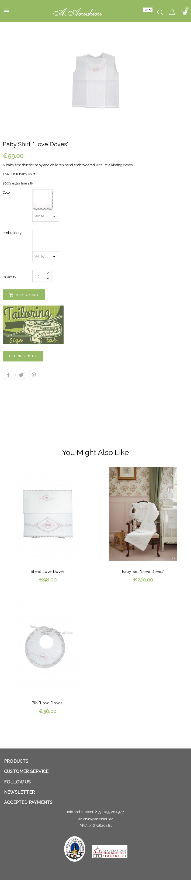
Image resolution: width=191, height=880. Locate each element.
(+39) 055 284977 (109, 812)
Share (8, 375)
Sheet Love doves (48, 571)
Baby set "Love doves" (143, 571)
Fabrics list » (23, 356)
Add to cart (24, 295)
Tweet (21, 375)
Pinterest (33, 375)
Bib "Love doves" (48, 703)
